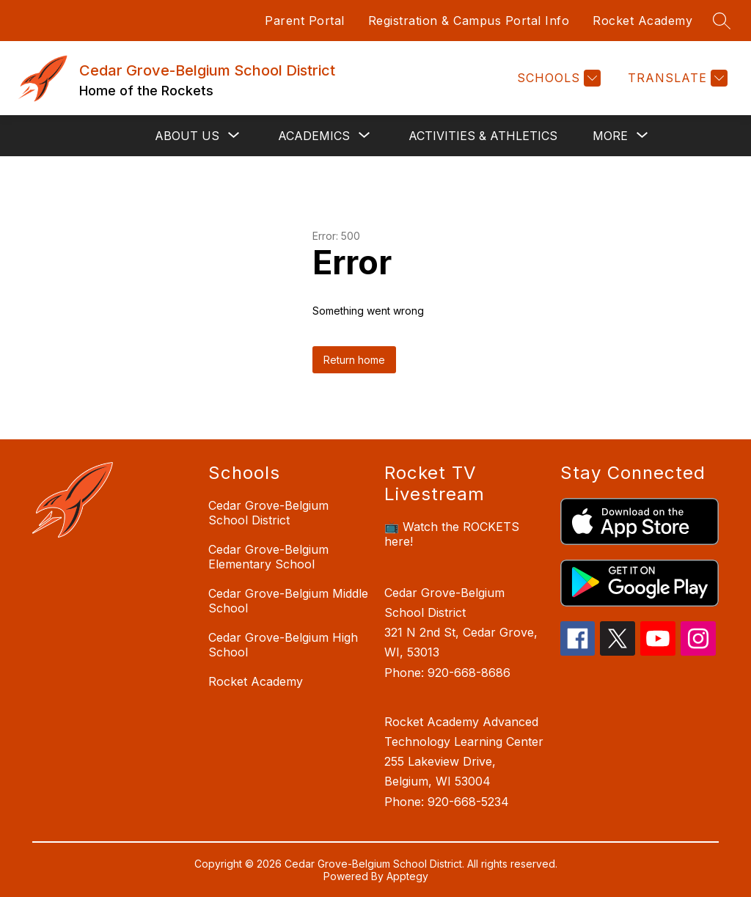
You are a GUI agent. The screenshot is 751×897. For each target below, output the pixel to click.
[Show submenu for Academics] (314, 135)
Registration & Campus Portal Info (469, 20)
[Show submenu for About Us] (187, 135)
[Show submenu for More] (610, 135)
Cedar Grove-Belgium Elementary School (268, 556)
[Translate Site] (676, 78)
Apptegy (407, 876)
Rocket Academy (642, 20)
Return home (354, 360)
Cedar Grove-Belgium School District (268, 512)
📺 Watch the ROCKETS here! (451, 534)
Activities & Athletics (483, 135)
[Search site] (721, 20)
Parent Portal (305, 20)
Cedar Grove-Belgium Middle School (288, 600)
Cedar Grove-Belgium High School (283, 644)
